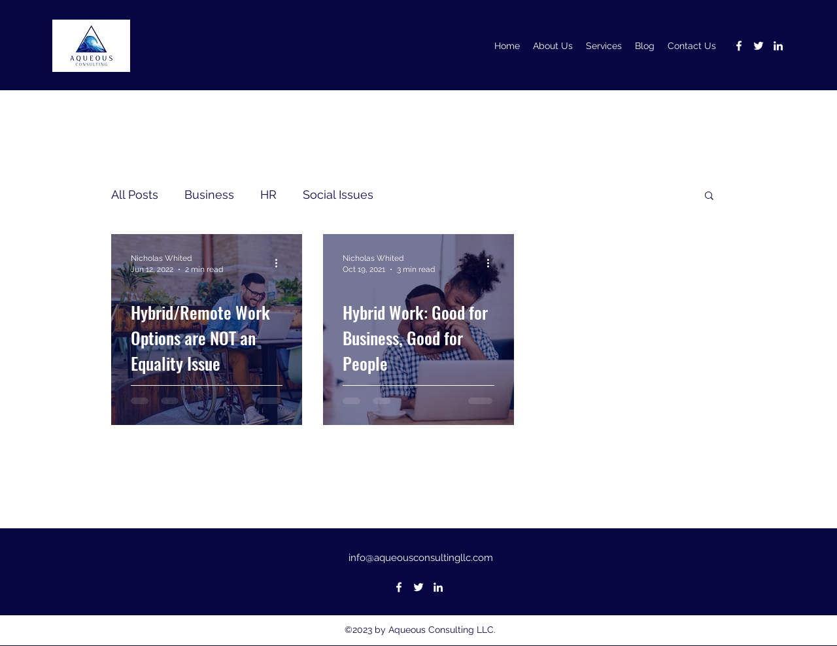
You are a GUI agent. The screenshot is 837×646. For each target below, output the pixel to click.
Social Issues (338, 194)
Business (209, 194)
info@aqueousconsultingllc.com (421, 558)
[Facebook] (738, 45)
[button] (709, 196)
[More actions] (280, 263)
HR (268, 194)
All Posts (134, 194)
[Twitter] (758, 45)
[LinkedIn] (778, 45)
